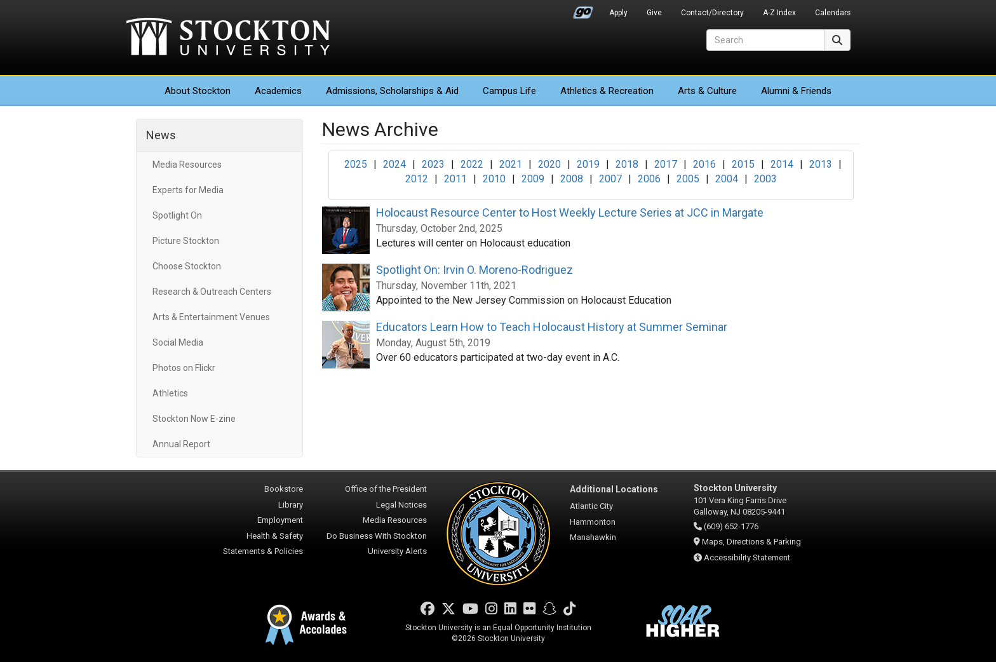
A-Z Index (779, 12)
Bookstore (283, 489)
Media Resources (187, 164)
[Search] (765, 40)
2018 (627, 164)
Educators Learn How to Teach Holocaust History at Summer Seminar (551, 327)
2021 (510, 164)
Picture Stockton (185, 241)
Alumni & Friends (796, 91)
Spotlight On (177, 215)
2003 (765, 179)
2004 (726, 179)
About (198, 91)
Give (654, 12)
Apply (618, 12)
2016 (704, 164)
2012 (416, 179)
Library (290, 505)
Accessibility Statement (747, 557)
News (161, 135)
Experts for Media (188, 190)
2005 (687, 179)
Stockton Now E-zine (194, 419)
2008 (571, 179)
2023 (433, 164)
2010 (494, 179)
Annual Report (181, 444)
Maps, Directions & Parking (751, 541)
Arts (707, 91)
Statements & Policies (263, 551)
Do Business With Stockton (376, 536)
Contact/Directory (712, 12)
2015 (743, 164)
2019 (588, 164)
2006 (649, 179)
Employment (280, 520)
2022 (472, 164)
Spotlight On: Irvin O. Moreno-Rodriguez (474, 269)
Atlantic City (591, 506)
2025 (355, 164)
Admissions (392, 91)
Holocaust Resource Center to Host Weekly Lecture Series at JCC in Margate (570, 212)
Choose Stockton (186, 266)
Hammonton (593, 522)
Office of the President (386, 489)
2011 (455, 179)
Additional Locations (614, 489)
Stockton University (228, 38)
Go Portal (583, 9)
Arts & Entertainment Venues (211, 317)
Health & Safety (274, 536)
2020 (549, 164)
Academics (278, 91)
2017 (665, 164)
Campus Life (509, 91)
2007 (610, 179)
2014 (782, 164)
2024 (394, 164)
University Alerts (397, 551)
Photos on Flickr (183, 368)
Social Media (177, 342)
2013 (820, 164)
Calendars (833, 12)
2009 (533, 179)
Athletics (607, 91)
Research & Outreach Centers (211, 292)
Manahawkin (593, 537)
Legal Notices (401, 505)
